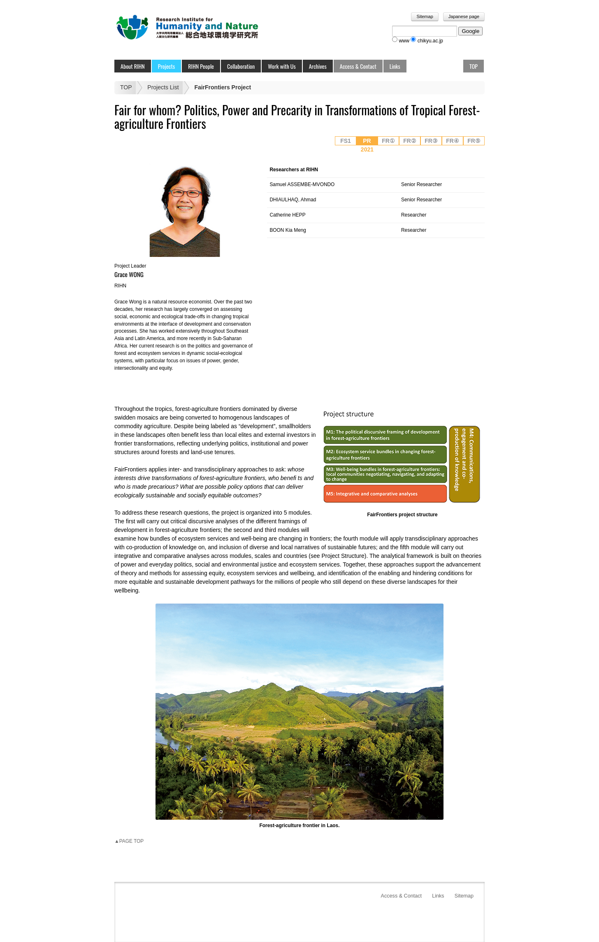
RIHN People (201, 66)
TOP (473, 66)
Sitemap (424, 16)
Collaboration (241, 66)
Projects (166, 66)
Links (395, 66)
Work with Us (282, 66)
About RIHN (133, 66)
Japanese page (463, 16)
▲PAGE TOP (129, 841)
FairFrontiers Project (222, 87)
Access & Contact (358, 66)
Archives (318, 66)
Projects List (163, 87)
